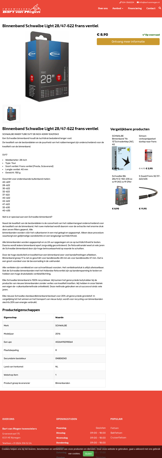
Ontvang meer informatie (128, 41)
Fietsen (115, 428)
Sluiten (88, 453)
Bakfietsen (116, 432)
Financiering (135, 8)
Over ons (103, 8)
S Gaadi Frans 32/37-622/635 (149, 177)
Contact (150, 8)
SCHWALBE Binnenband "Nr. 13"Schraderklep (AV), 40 (123, 140)
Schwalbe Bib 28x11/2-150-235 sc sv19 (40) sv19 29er (122, 179)
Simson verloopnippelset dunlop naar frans (147, 139)
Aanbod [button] (117, 8)
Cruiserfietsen (118, 437)
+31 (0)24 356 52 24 (22, 443)
